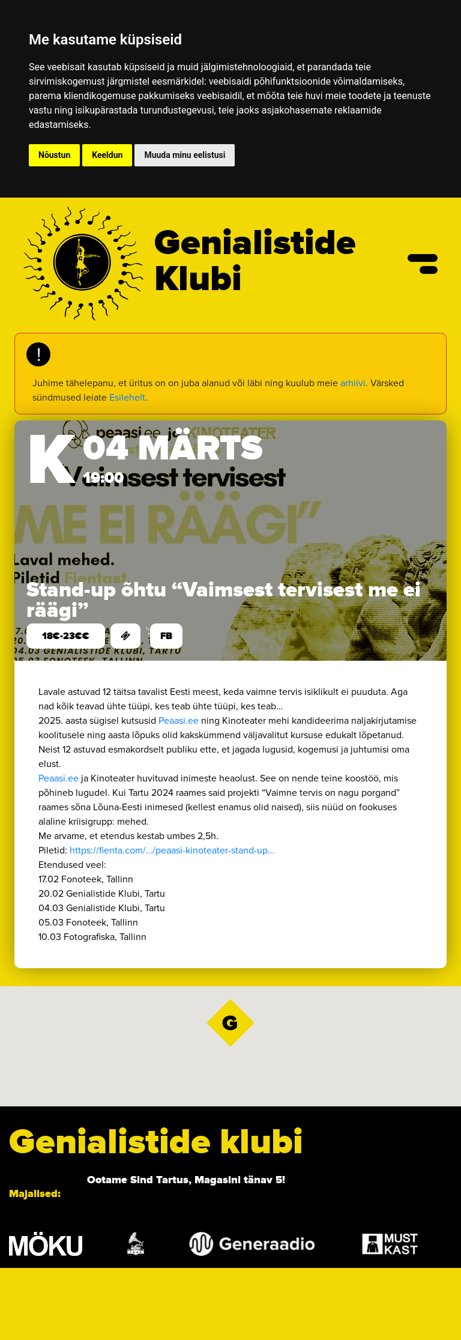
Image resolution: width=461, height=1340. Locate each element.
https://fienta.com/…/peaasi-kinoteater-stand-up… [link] (172, 850)
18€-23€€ (65, 636)
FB (166, 636)
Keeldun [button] (107, 155)
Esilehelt (127, 397)
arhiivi (353, 383)
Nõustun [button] (54, 155)
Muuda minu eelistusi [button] (184, 155)
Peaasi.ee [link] (178, 720)
